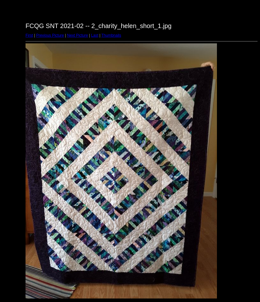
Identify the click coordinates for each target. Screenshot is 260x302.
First (29, 35)
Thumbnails (111, 35)
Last (94, 35)
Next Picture (77, 35)
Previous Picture (50, 35)
